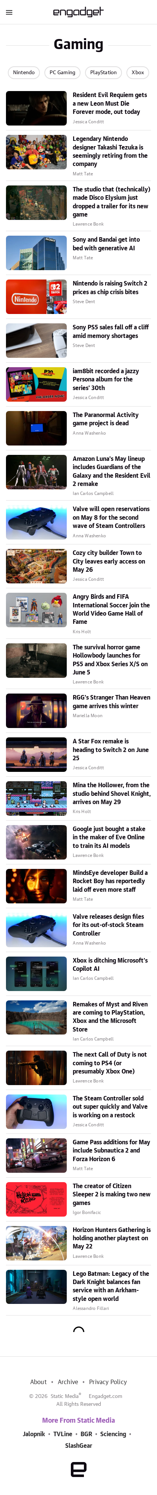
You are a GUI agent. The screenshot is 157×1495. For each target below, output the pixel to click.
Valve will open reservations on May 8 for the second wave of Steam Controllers (111, 517)
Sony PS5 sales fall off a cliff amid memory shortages (111, 331)
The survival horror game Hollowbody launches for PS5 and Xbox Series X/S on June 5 (110, 660)
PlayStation (103, 72)
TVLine (62, 1434)
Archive (68, 1382)
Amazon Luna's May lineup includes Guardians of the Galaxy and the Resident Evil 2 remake (111, 471)
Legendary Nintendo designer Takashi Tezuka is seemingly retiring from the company (110, 151)
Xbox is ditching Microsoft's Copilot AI (110, 965)
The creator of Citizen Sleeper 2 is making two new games (112, 1194)
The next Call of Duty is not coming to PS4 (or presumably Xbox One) (110, 1063)
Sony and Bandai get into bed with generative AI (106, 244)
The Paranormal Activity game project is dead (106, 419)
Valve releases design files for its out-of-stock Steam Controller (108, 925)
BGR (86, 1434)
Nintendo (24, 72)
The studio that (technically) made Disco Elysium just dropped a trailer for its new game (111, 202)
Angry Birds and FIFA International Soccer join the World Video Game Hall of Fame (111, 609)
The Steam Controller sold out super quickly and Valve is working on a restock (110, 1107)
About (38, 1382)
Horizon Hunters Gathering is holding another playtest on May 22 (112, 1238)
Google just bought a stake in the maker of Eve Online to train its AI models (109, 837)
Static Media (65, 1396)
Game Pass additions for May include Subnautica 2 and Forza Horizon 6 (111, 1150)
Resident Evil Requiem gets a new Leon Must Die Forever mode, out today (110, 103)
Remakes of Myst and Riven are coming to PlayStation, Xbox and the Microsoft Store (110, 1017)
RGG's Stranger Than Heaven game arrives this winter (111, 702)
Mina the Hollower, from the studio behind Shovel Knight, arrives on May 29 (112, 793)
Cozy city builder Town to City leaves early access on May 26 (109, 561)
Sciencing (113, 1434)
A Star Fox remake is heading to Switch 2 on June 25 (111, 750)
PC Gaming (62, 72)
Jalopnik (34, 1434)
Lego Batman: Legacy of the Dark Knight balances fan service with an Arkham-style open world (111, 1286)
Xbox (138, 72)
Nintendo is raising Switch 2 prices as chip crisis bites (110, 288)
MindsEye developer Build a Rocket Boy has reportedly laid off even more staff (110, 881)
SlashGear (78, 1446)
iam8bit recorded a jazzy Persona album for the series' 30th (106, 379)
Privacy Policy (108, 1382)
